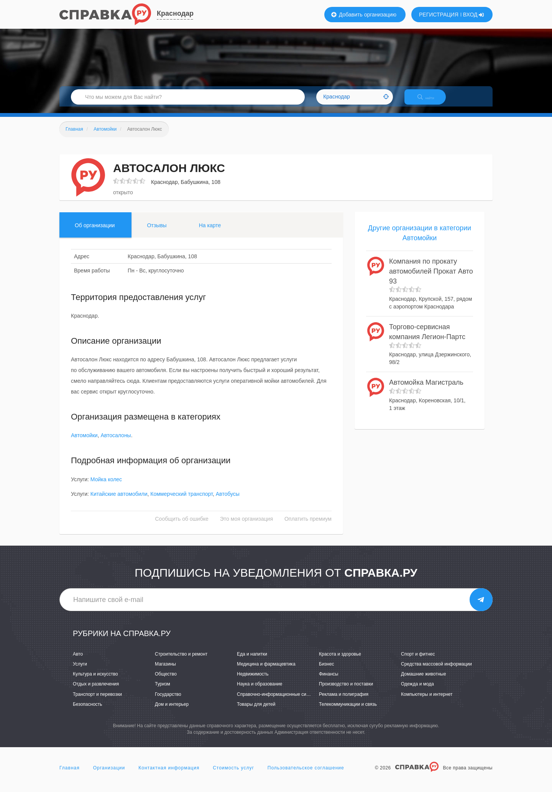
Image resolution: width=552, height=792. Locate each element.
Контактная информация (168, 774)
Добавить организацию (363, 14)
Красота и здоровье (340, 660)
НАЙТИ (431, 101)
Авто (78, 660)
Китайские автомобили (119, 500)
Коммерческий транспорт (181, 500)
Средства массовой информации (436, 670)
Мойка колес (106, 486)
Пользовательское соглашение (306, 774)
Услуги (80, 670)
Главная (69, 774)
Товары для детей (256, 710)
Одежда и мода (417, 691)
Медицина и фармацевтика (266, 670)
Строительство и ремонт (181, 660)
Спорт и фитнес (418, 660)
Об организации (95, 232)
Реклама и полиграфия (343, 700)
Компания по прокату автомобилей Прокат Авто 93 (431, 278)
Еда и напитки (252, 660)
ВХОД (473, 14)
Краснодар (175, 13)
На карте (210, 232)
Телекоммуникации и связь (348, 710)
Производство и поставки (346, 691)
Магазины (165, 670)
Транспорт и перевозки (97, 700)
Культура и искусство (95, 681)
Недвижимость (253, 681)
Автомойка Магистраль (426, 389)
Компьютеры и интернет (427, 700)
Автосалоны (115, 442)
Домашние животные (423, 681)
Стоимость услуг (233, 774)
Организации (109, 774)
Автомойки (84, 442)
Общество (166, 681)
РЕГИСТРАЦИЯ (438, 14)
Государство (168, 700)
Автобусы (228, 500)
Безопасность (87, 710)
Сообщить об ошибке (182, 525)
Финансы (328, 681)
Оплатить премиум (308, 525)
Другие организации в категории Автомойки (419, 239)
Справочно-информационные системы (278, 700)
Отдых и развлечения (96, 691)
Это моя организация (246, 525)
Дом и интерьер (172, 710)
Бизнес (326, 670)
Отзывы (156, 232)
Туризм (162, 691)
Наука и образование (259, 691)
